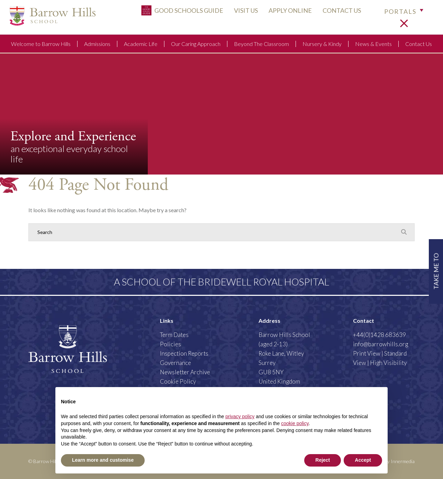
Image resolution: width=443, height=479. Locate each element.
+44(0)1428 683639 (379, 334)
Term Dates (174, 334)
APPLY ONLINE (284, 13)
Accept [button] (363, 460)
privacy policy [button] (239, 416)
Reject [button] (322, 460)
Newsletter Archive (185, 372)
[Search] (214, 232)
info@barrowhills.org (380, 344)
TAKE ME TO (435, 271)
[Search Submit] (404, 232)
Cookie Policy (178, 381)
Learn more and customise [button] (103, 460)
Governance (175, 362)
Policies (170, 344)
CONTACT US (336, 13)
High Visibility (388, 362)
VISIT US (240, 13)
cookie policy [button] (294, 423)
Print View (366, 353)
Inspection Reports (184, 353)
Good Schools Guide (177, 13)
